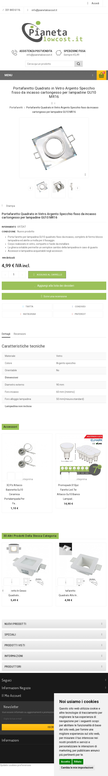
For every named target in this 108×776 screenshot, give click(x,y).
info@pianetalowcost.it (44, 10)
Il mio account (11, 704)
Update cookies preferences (15, 774)
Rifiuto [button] (78, 761)
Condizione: (9, 231)
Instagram (27, 314)
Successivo (77, 188)
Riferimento (9, 227)
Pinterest (78, 314)
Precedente (30, 188)
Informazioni (14, 665)
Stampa (10, 206)
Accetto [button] (65, 761)
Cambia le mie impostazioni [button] (77, 767)
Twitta (27, 306)
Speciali (10, 643)
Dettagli (6, 333)
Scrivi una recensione (55, 296)
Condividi (78, 306)
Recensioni (20, 333)
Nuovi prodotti (15, 633)
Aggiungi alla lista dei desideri (55, 285)
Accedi (95, 3)
